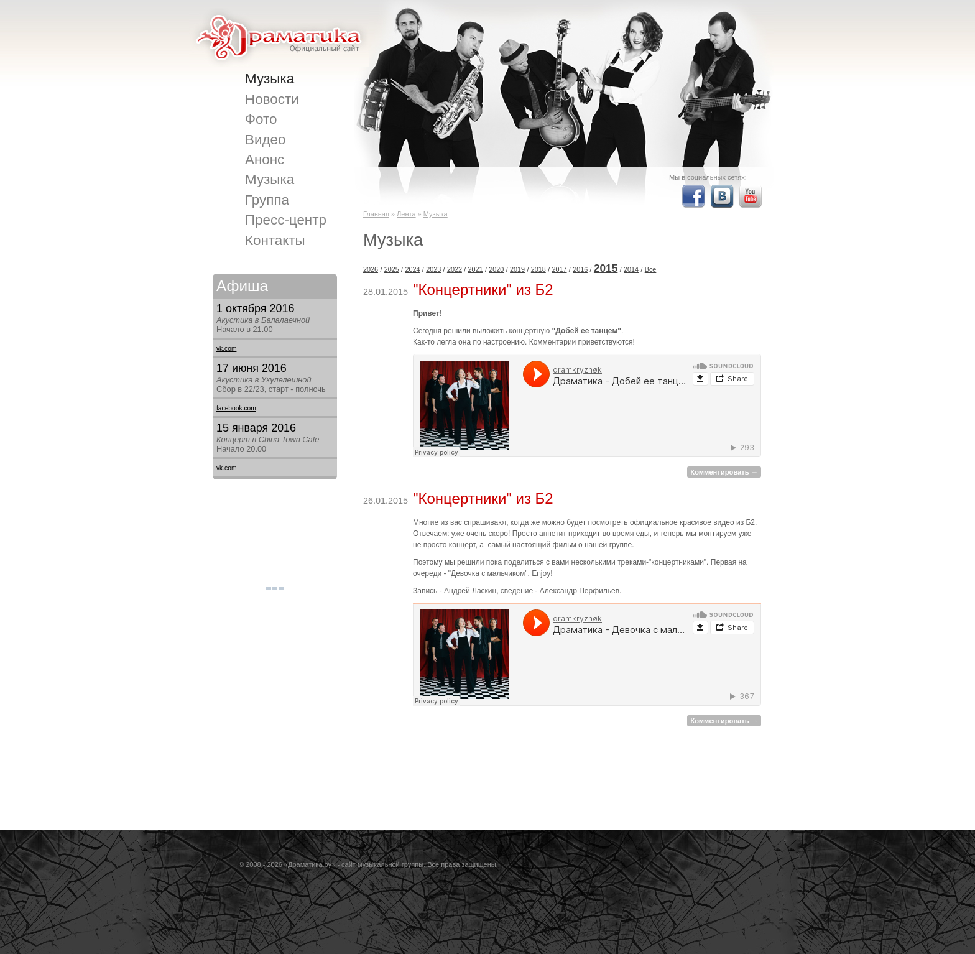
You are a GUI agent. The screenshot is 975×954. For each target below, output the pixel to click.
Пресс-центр (285, 220)
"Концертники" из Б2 (483, 289)
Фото (261, 119)
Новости (272, 99)
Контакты (275, 240)
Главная (376, 214)
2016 (580, 269)
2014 (631, 269)
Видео (265, 139)
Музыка (435, 214)
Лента (406, 214)
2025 (391, 269)
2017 (559, 269)
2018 (538, 269)
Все (651, 269)
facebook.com (236, 408)
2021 (475, 269)
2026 (370, 269)
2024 (412, 269)
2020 (496, 269)
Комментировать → (724, 472)
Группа (267, 200)
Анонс (264, 159)
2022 (454, 269)
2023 (433, 269)
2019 (517, 269)
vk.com (226, 348)
